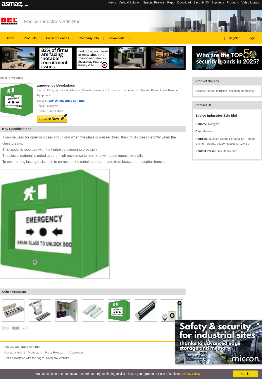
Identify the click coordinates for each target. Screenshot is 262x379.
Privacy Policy (190, 374)
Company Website (57, 358)
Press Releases (57, 38)
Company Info (89, 38)
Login (251, 38)
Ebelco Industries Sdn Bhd (52, 21)
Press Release (54, 352)
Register (234, 38)
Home (9, 38)
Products (30, 38)
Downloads (116, 38)
